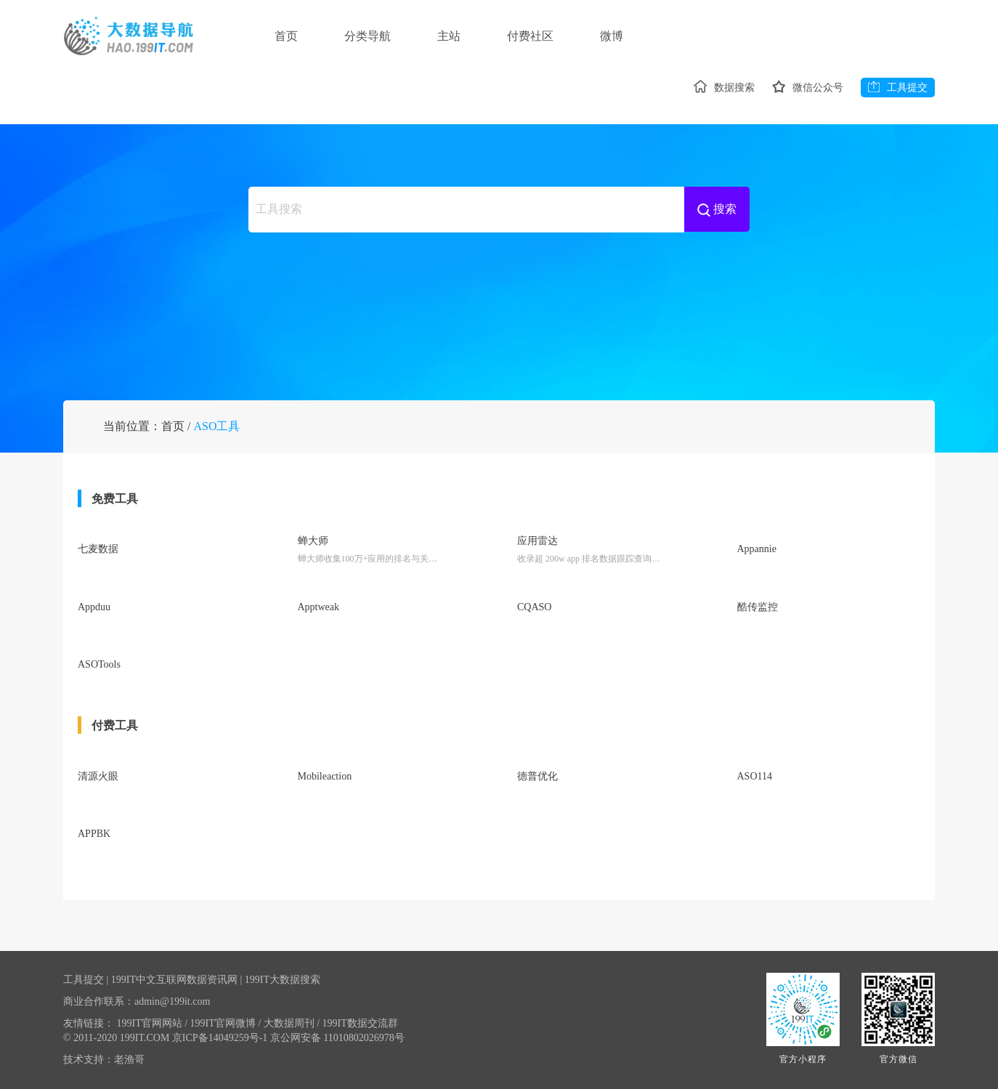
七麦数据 (98, 548)
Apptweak (319, 607)
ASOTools (99, 664)
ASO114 (755, 776)
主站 (449, 36)
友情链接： (88, 1023)
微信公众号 (807, 87)
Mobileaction (325, 776)
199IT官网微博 (225, 1023)
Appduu (94, 607)
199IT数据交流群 (360, 1023)
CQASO (534, 607)
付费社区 (530, 36)
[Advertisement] (499, 297)
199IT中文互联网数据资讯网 (174, 979)
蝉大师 (313, 540)
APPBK (94, 833)
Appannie (756, 548)
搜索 (717, 209)
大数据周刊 (292, 1023)
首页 (286, 36)
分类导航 (367, 36)
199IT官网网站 (152, 1023)
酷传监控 (757, 607)
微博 (611, 36)
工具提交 (898, 87)
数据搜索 (724, 87)
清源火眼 (98, 776)
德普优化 (537, 776)
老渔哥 (129, 1059)
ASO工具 (216, 426)
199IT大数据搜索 (282, 979)
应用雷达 (537, 540)
